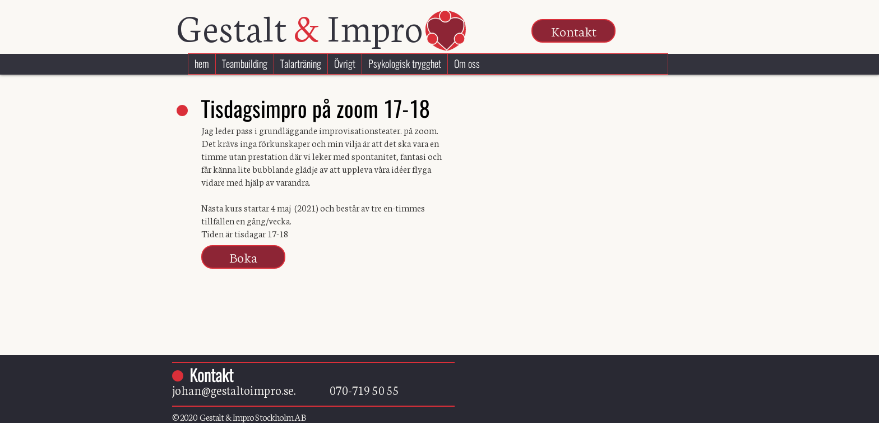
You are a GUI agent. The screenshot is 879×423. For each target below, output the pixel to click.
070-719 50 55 (364, 389)
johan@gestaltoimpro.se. (251, 389)
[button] (573, 31)
